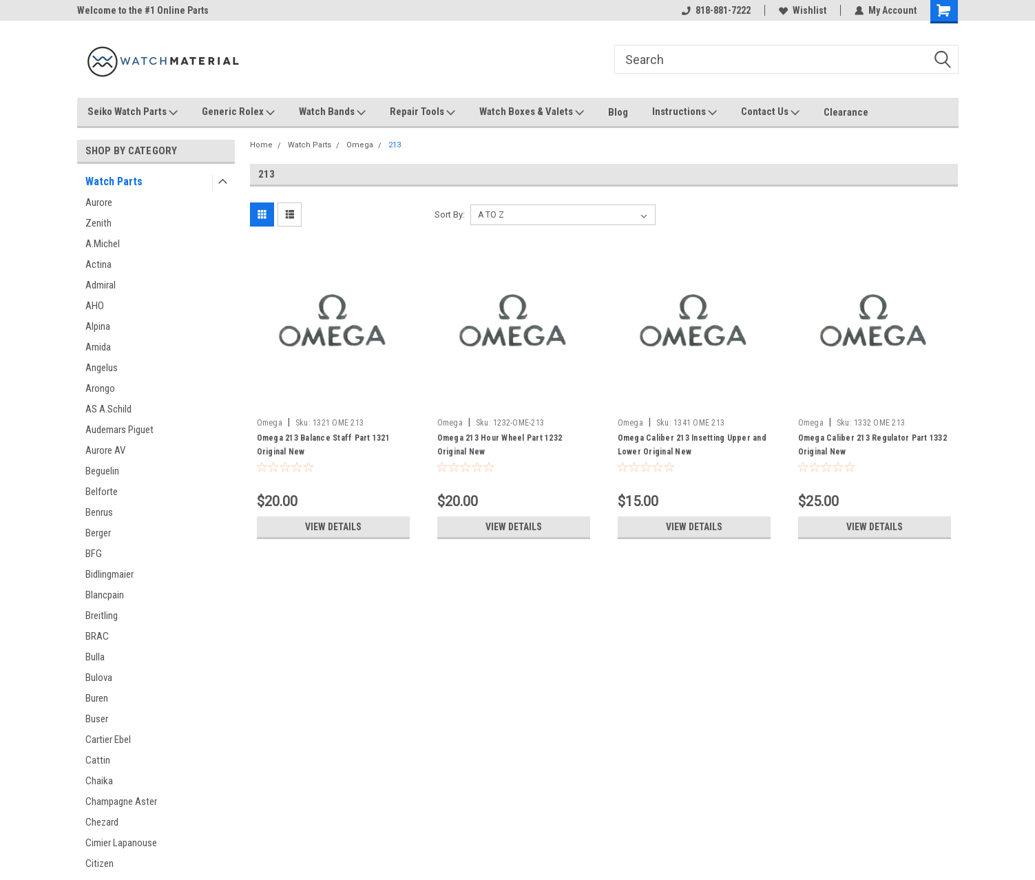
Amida (98, 347)
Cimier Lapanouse (121, 843)
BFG (93, 553)
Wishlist (802, 10)
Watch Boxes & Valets (531, 112)
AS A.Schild (108, 409)
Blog (618, 112)
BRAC (97, 636)
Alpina (97, 326)
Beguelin (102, 471)
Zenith (98, 223)
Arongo (100, 388)
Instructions (684, 112)
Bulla (95, 657)
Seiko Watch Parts (132, 112)
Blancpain (104, 595)
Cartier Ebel (108, 739)
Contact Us (770, 112)
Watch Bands (332, 112)
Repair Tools (422, 112)
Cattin (97, 760)
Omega (359, 144)
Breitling (101, 615)
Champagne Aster (121, 801)
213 (394, 144)
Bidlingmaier (109, 574)
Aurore (98, 202)
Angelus (101, 368)
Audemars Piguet (119, 429)
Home (261, 144)
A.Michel (102, 244)
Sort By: (450, 214)
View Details (333, 526)
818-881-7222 (716, 10)
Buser (96, 719)
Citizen (99, 863)
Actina (98, 264)
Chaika (99, 781)
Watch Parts (114, 181)
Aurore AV (105, 450)
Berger (98, 533)
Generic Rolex (238, 112)
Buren (96, 698)
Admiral (100, 285)
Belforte (101, 491)
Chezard (101, 822)
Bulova (98, 677)
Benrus (99, 512)
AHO (94, 306)
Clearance (846, 112)
